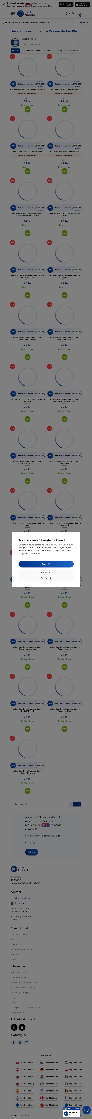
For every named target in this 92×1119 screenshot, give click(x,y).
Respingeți (46, 578)
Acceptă (46, 564)
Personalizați (46, 572)
